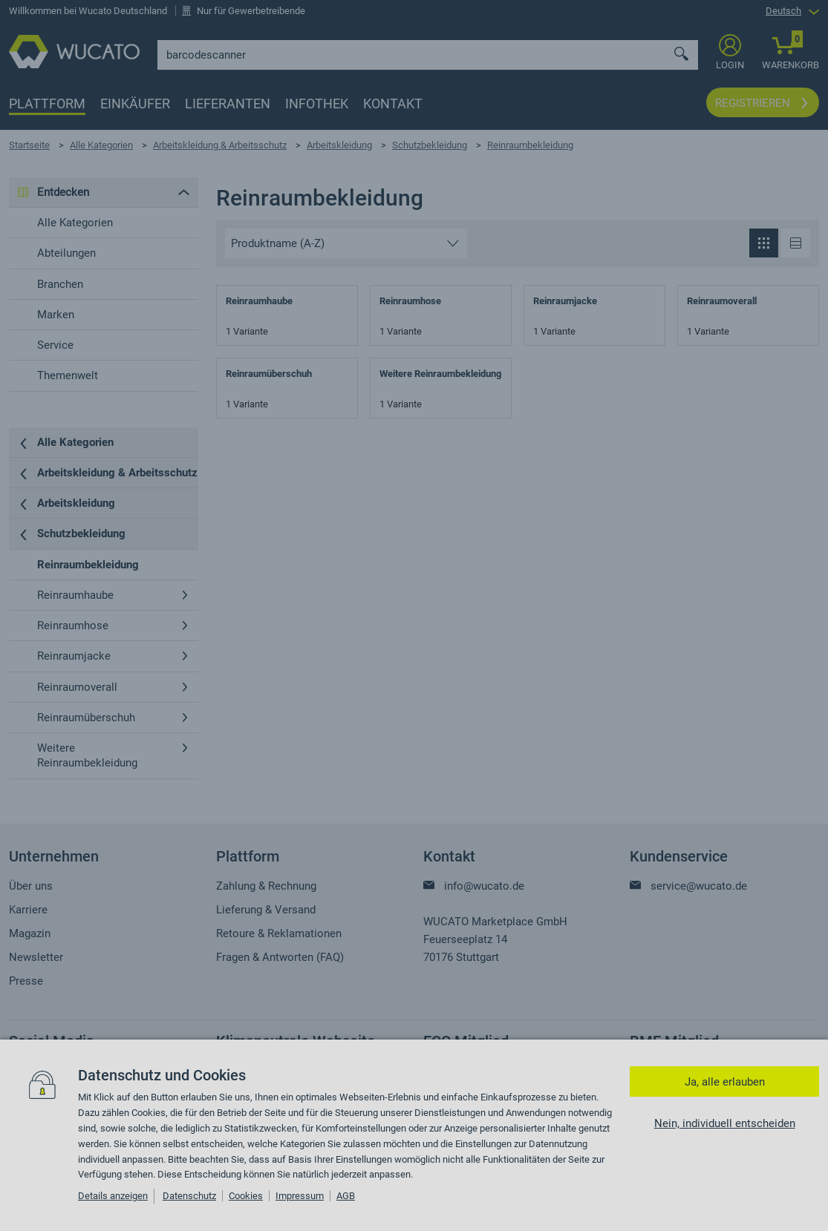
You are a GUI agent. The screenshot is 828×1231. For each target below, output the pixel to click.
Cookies (246, 1195)
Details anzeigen (113, 1195)
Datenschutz (189, 1195)
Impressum (300, 1195)
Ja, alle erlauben (725, 1082)
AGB (345, 1195)
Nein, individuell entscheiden (724, 1123)
